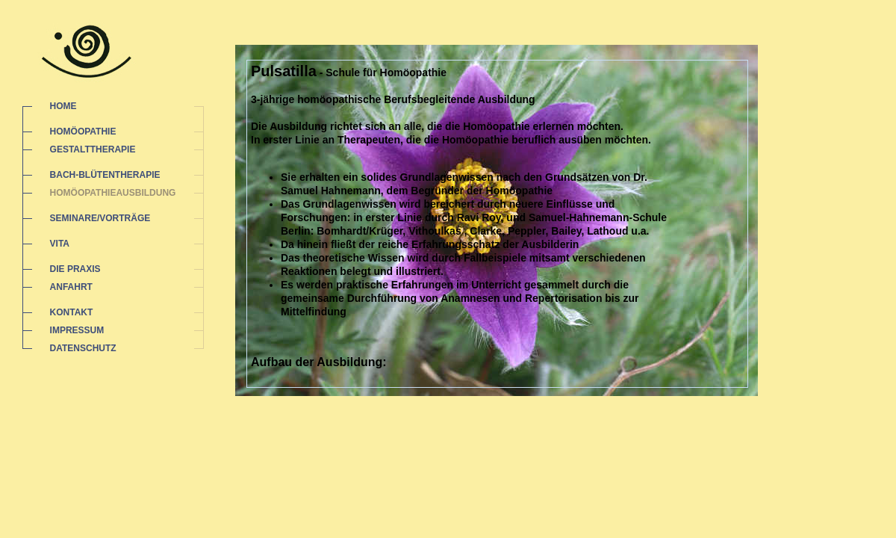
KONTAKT (71, 312)
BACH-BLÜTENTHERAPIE (105, 175)
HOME (63, 106)
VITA (59, 243)
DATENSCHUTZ (83, 348)
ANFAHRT (71, 287)
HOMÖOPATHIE (83, 131)
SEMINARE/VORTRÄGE (100, 218)
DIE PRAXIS (75, 269)
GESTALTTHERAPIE (93, 149)
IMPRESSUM (77, 330)
